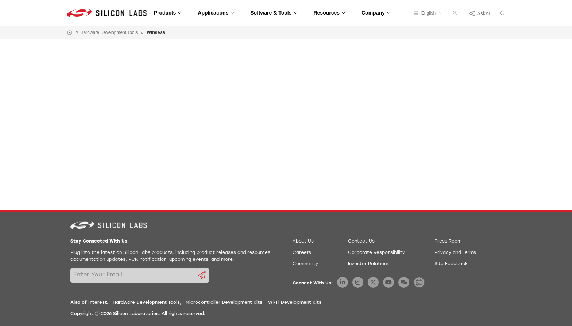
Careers (302, 253)
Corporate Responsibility (376, 253)
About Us (303, 241)
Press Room (447, 241)
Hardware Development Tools (109, 32)
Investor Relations (368, 264)
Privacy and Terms (455, 253)
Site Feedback (451, 264)
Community (305, 264)
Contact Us (361, 241)
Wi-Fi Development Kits (294, 303)
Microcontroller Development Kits (224, 303)
